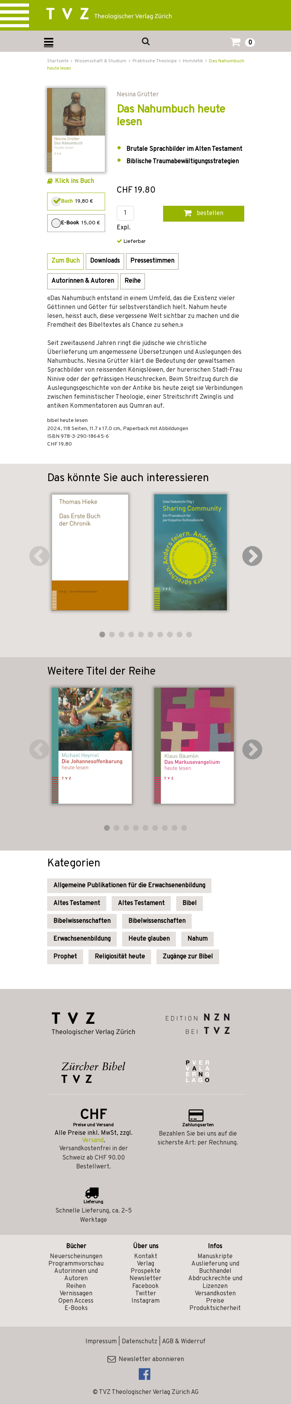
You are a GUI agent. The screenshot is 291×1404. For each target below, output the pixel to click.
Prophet (65, 957)
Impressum (101, 1342)
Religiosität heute (120, 957)
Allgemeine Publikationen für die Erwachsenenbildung (129, 886)
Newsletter (145, 1279)
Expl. (124, 228)
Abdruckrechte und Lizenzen (215, 1282)
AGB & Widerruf (184, 1342)
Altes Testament (76, 903)
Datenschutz (139, 1342)
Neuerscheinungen (76, 1257)
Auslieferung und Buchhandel (215, 1267)
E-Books (76, 1308)
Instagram (145, 1301)
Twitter (145, 1294)
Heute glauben (149, 939)
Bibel (189, 903)
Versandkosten (215, 1294)
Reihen (76, 1286)
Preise (215, 1301)
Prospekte (145, 1271)
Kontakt (145, 1257)
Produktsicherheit (215, 1308)
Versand (93, 1140)
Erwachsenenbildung (82, 939)
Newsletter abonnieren (145, 1359)
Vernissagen (76, 1294)
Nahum (197, 939)
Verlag (145, 1264)
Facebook (145, 1286)
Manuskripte (215, 1257)
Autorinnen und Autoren (76, 1275)
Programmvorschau (76, 1264)
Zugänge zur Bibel (188, 957)
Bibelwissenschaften (82, 921)
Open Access (76, 1301)
